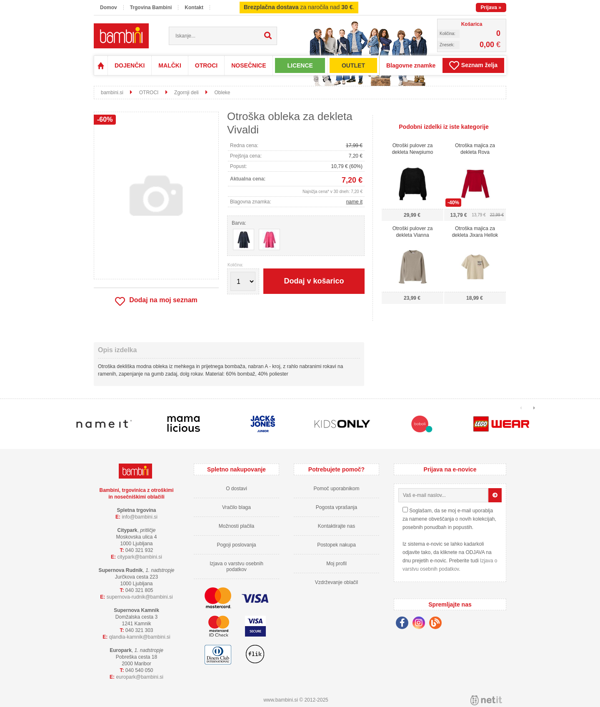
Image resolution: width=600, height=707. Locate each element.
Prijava (491, 7)
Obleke (222, 92)
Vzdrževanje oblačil (336, 582)
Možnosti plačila (236, 526)
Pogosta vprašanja (336, 507)
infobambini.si (140, 517)
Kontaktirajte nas (336, 526)
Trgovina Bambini (151, 7)
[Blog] (437, 624)
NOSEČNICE (248, 65)
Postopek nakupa (336, 545)
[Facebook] (404, 624)
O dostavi (236, 488)
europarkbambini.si (139, 677)
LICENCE (299, 65)
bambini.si (112, 92)
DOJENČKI (130, 65)
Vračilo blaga (236, 507)
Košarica (471, 24)
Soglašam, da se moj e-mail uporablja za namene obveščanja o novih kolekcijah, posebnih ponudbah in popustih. (449, 519)
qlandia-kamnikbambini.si (139, 637)
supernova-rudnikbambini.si (140, 597)
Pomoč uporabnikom (336, 488)
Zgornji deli (186, 92)
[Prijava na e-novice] (495, 495)
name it (354, 202)
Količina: (235, 265)
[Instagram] (420, 624)
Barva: (239, 223)
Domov (108, 7)
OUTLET (353, 65)
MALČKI (169, 65)
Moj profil (336, 564)
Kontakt (194, 7)
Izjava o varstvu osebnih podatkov (236, 566)
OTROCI (206, 65)
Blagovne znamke (410, 65)
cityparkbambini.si (139, 557)
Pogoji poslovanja (236, 545)
